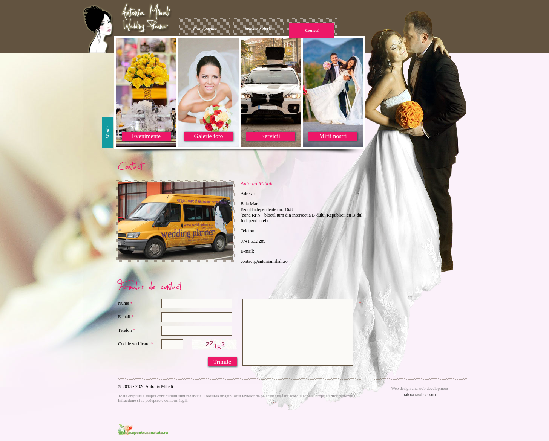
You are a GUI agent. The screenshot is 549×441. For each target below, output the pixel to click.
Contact (311, 30)
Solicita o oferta (258, 28)
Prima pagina (204, 28)
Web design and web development (419, 388)
